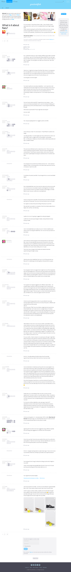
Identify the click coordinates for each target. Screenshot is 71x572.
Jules (8, 300)
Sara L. (8, 439)
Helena (8, 102)
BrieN (8, 85)
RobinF (8, 228)
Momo (8, 30)
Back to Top (35, 558)
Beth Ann (9, 284)
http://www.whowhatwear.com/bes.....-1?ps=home (34, 478)
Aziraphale (9, 366)
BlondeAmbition (10, 240)
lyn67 (8, 186)
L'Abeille (8, 323)
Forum (18, 14)
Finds (13, 19)
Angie (8, 416)
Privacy (40, 567)
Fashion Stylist (9, 419)
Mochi (8, 148)
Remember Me (27, 546)
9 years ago (26, 44)
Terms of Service (35, 567)
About (31, 567)
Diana (8, 269)
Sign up (31, 552)
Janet (8, 55)
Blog (10, 14)
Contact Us (27, 567)
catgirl (8, 486)
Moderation (45, 567)
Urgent (7, 7)
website (8, 56)
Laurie (8, 393)
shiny (8, 216)
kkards (8, 428)
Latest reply (27, 49)
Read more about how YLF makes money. (63, 32)
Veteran (8, 32)
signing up (51, 39)
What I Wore (63, 14)
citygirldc (9, 175)
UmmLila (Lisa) (10, 461)
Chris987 (9, 70)
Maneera (8, 131)
